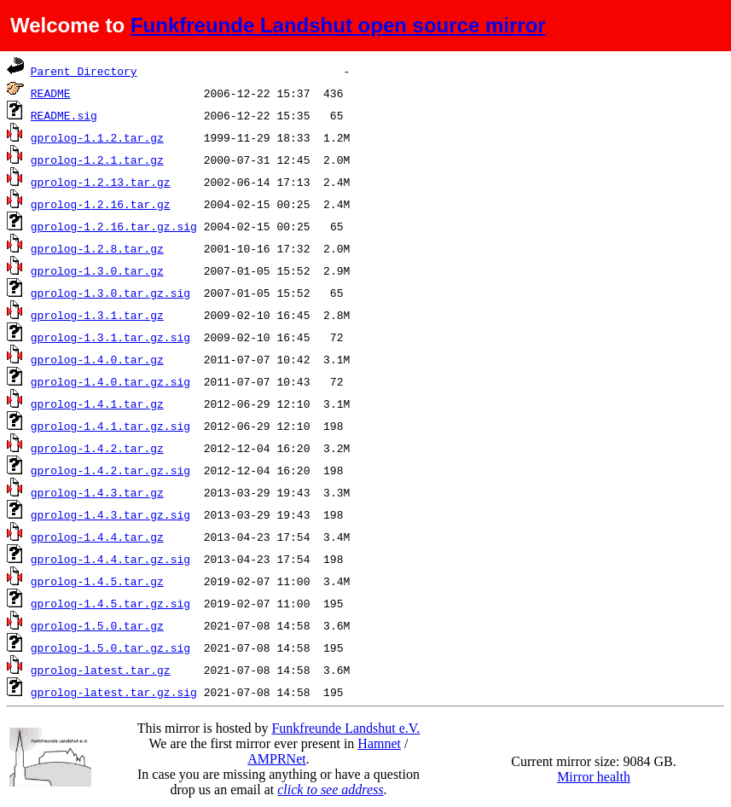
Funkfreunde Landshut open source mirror (338, 25)
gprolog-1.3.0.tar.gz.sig (110, 292)
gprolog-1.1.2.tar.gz (97, 137)
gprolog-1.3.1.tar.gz (97, 314)
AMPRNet (276, 759)
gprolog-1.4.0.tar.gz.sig (110, 381)
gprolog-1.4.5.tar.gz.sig (110, 603)
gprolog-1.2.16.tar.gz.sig (114, 226)
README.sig (64, 115)
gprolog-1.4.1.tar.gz (97, 403)
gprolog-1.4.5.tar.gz (97, 581)
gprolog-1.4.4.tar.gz (97, 536)
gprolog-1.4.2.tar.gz (97, 448)
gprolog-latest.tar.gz (101, 669)
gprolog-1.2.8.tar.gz (97, 248)
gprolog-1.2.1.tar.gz (97, 159)
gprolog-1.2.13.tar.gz (101, 181)
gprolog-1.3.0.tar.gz (97, 270)
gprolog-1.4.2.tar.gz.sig (110, 470)
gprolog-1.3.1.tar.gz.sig (110, 337)
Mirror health (593, 776)
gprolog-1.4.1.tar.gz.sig (110, 425)
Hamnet (379, 743)
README (51, 93)
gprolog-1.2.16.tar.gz (101, 204)
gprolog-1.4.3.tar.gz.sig (110, 514)
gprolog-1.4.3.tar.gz (97, 492)
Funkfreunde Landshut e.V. (345, 728)
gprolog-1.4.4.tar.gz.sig (110, 558)
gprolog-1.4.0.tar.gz (97, 359)
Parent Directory (84, 70)
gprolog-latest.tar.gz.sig (114, 692)
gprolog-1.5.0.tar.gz (97, 625)
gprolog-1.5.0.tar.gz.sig (110, 647)
